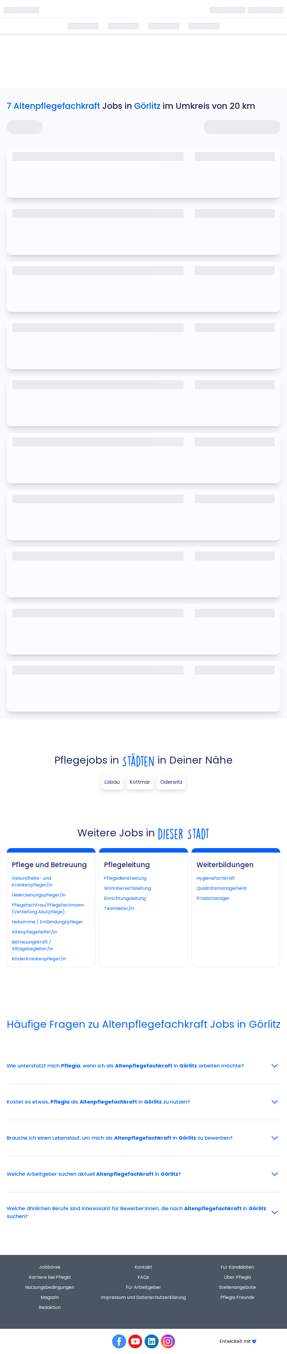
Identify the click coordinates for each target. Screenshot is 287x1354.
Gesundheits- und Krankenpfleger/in (32, 881)
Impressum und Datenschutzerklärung (143, 1297)
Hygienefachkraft (215, 878)
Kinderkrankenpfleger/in (39, 959)
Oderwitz (171, 781)
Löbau (112, 781)
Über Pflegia (237, 1277)
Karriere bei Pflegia (50, 1277)
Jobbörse (49, 1267)
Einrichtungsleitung (125, 898)
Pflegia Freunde (237, 1297)
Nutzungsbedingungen (49, 1287)
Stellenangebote (237, 1287)
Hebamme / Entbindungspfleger (47, 922)
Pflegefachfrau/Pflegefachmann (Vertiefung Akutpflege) (48, 908)
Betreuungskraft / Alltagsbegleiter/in (32, 945)
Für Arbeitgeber (143, 1287)
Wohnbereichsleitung (127, 888)
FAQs (143, 1277)
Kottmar (140, 781)
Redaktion (50, 1307)
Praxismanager (213, 898)
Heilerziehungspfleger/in (39, 895)
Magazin (50, 1297)
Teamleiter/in (119, 908)
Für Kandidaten (237, 1267)
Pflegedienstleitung (125, 878)
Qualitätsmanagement (221, 888)
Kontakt (143, 1267)
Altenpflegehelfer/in (34, 932)
